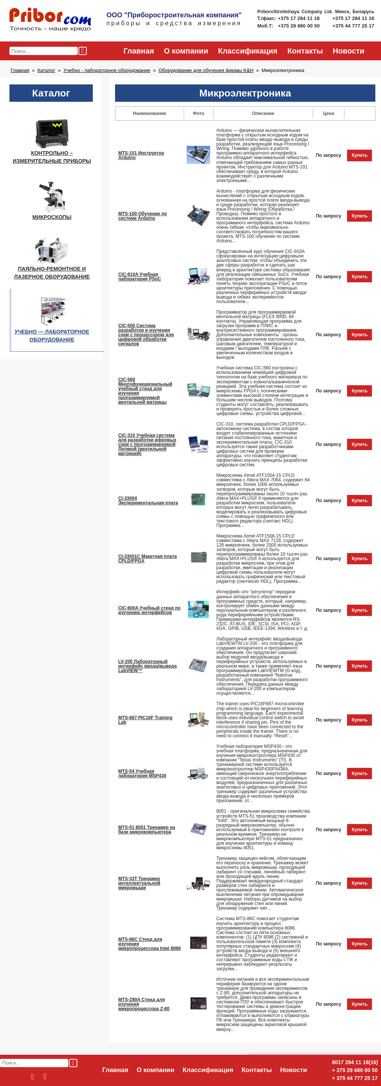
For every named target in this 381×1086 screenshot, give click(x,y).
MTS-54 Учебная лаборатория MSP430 (142, 773)
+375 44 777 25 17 (353, 26)
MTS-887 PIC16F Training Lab (145, 720)
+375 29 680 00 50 (299, 26)
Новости (348, 51)
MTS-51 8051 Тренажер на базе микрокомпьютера (146, 830)
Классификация (248, 51)
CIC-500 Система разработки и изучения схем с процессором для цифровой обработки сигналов (146, 334)
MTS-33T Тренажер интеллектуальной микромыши (139, 883)
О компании (186, 51)
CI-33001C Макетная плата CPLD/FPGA (147, 559)
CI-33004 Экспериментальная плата (148, 500)
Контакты (305, 51)
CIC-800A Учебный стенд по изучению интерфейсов (149, 610)
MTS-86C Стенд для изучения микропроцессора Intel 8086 (149, 944)
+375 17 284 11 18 (299, 18)
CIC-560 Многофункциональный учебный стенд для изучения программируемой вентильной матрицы (145, 391)
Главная (138, 51)
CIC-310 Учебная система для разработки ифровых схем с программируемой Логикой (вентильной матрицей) (147, 444)
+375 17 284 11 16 (353, 18)
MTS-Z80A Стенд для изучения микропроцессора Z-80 (143, 1004)
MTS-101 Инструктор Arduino (141, 155)
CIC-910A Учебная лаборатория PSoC (139, 277)
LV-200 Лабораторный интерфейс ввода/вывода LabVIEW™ (147, 666)
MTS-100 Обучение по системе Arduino (142, 216)
